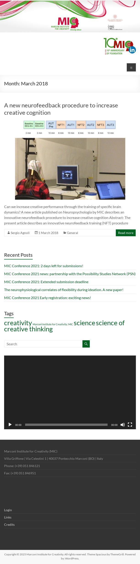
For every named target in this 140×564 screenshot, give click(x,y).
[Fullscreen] (130, 424)
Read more (125, 233)
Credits (9, 524)
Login (8, 510)
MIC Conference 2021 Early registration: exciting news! (47, 297)
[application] (70, 392)
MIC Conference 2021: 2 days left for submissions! (43, 266)
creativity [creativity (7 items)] (18, 323)
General (72, 233)
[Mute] (122, 424)
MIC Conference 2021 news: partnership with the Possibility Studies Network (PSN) (70, 274)
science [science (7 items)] (84, 323)
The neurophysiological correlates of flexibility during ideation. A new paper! (63, 289)
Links (7, 517)
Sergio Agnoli (20, 233)
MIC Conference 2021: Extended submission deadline (46, 281)
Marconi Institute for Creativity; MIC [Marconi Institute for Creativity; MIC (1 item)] (53, 324)
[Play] (10, 424)
